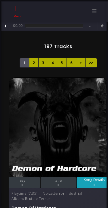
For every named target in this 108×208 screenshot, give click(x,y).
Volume (101, 26)
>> (91, 62)
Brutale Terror (37, 198)
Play (6, 26)
